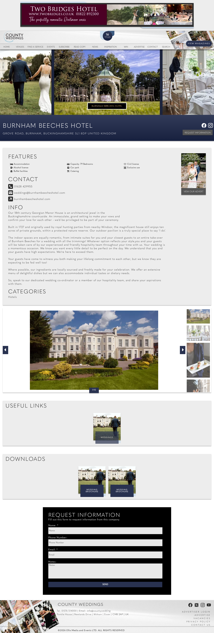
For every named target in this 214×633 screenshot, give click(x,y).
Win (126, 47)
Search (166, 47)
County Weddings (80, 605)
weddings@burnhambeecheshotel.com (39, 193)
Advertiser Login (196, 612)
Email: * (53, 549)
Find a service (35, 47)
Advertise (139, 47)
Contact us (200, 625)
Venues (20, 47)
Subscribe (64, 47)
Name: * (53, 525)
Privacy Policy (198, 622)
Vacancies (202, 619)
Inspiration (110, 47)
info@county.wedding (99, 611)
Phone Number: (57, 537)
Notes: (52, 562)
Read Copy (79, 47)
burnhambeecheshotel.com (32, 199)
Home (6, 47)
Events (51, 47)
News (95, 47)
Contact (152, 47)
